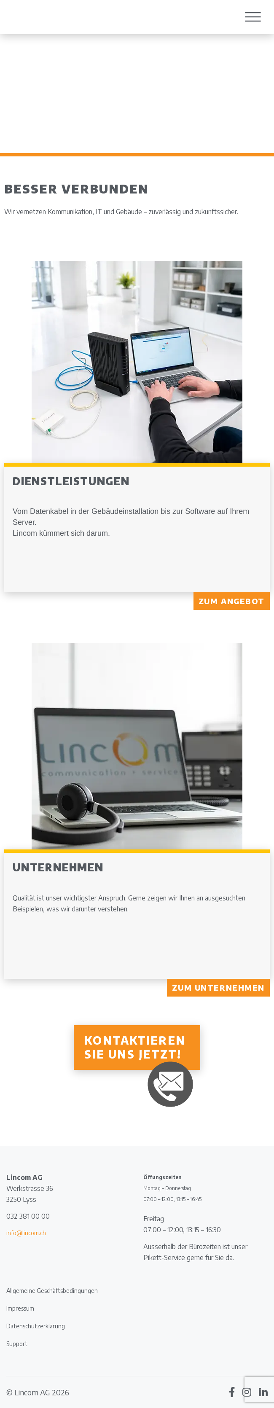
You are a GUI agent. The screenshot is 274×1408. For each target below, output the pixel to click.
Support (16, 1343)
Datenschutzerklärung (35, 1326)
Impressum (20, 1308)
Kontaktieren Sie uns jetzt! (134, 1047)
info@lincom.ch (26, 1232)
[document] (68, 1249)
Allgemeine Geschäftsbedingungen (52, 1290)
